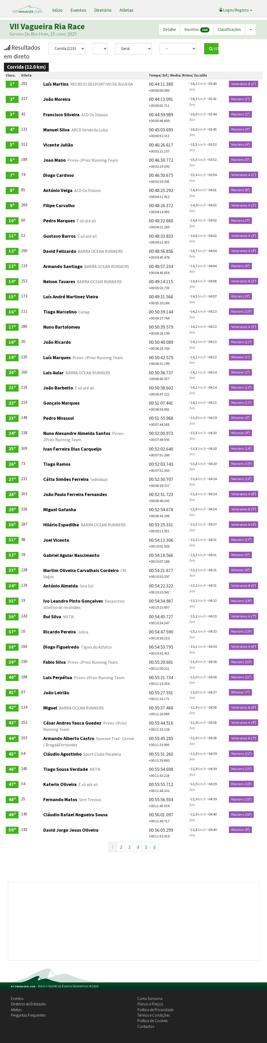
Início (57, 10)
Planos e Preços (150, 1003)
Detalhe (169, 29)
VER (214, 48)
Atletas (126, 10)
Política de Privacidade (155, 1009)
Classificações (229, 29)
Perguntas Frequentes (28, 1015)
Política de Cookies (152, 1020)
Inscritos (196, 29)
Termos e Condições (153, 1015)
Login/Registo (236, 10)
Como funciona (149, 998)
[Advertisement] (133, 921)
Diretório (103, 10)
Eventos (78, 10)
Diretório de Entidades (28, 1003)
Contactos (145, 1026)
